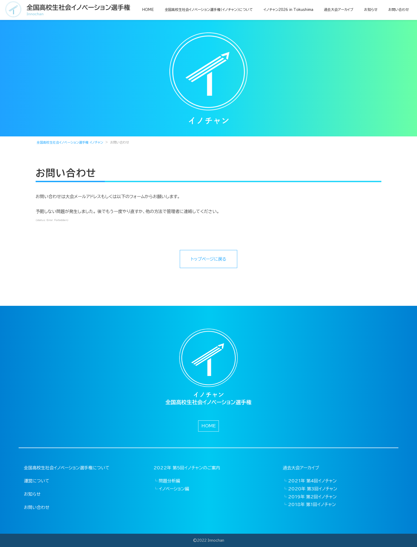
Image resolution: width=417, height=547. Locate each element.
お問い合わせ (398, 9)
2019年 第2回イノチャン (312, 497)
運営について (36, 481)
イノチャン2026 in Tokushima (288, 9)
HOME (148, 9)
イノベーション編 (174, 489)
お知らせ (371, 9)
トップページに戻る (208, 259)
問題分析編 (169, 481)
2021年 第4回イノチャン (312, 481)
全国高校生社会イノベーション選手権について (67, 468)
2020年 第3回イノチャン (312, 489)
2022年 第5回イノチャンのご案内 (186, 468)
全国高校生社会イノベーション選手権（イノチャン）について (209, 9)
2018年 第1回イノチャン (312, 504)
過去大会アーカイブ (338, 9)
